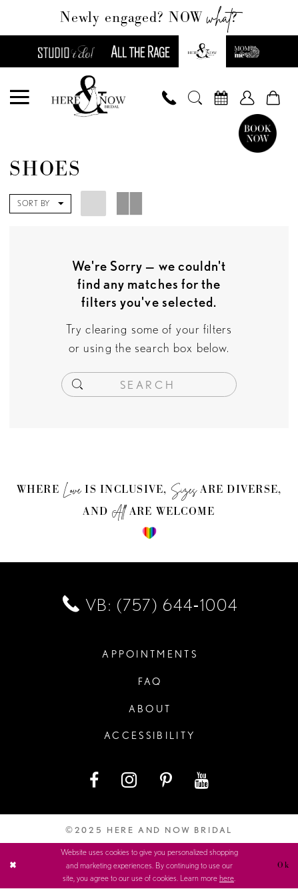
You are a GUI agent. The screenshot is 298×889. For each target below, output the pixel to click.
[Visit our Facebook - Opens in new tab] (95, 781)
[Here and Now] (89, 97)
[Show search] (195, 98)
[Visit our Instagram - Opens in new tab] (130, 781)
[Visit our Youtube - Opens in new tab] (202, 781)
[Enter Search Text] (149, 384)
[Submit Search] (78, 384)
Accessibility (150, 736)
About (150, 709)
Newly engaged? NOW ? (149, 17)
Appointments (150, 655)
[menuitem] (20, 97)
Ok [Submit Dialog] (283, 865)
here (226, 879)
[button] (20, 97)
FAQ (150, 682)
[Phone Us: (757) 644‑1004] (169, 98)
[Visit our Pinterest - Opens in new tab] (167, 781)
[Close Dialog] (13, 866)
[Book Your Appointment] (221, 98)
